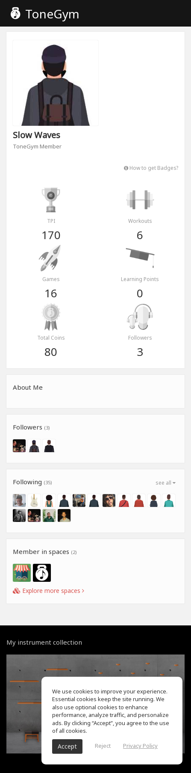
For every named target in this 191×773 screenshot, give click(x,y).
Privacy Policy (140, 745)
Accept (67, 746)
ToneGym (45, 14)
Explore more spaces (48, 590)
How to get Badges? (151, 167)
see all (166, 482)
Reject (103, 745)
